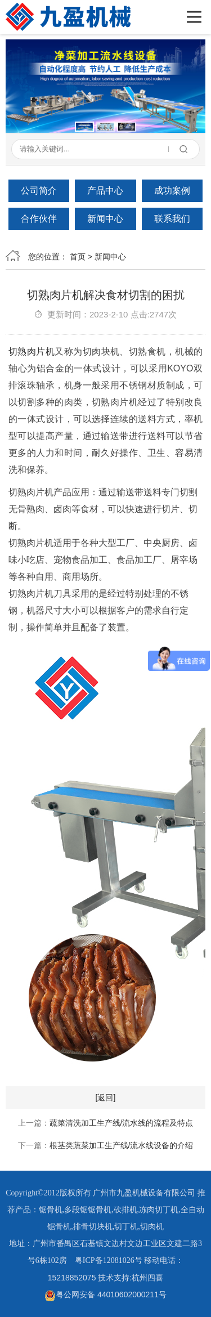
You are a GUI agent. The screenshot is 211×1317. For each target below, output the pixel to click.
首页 (78, 256)
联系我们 (172, 218)
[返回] (106, 1097)
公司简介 (39, 190)
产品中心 (105, 190)
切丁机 (126, 1226)
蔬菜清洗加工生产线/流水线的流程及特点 (122, 1122)
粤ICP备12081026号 (108, 1260)
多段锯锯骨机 (87, 1210)
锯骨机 (50, 1210)
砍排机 (125, 1210)
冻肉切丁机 (158, 1210)
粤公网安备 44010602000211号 (105, 1294)
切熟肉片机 (31, 351)
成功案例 (172, 190)
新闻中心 (105, 218)
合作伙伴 (39, 218)
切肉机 (152, 1226)
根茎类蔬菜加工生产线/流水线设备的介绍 (122, 1145)
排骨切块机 (93, 1226)
